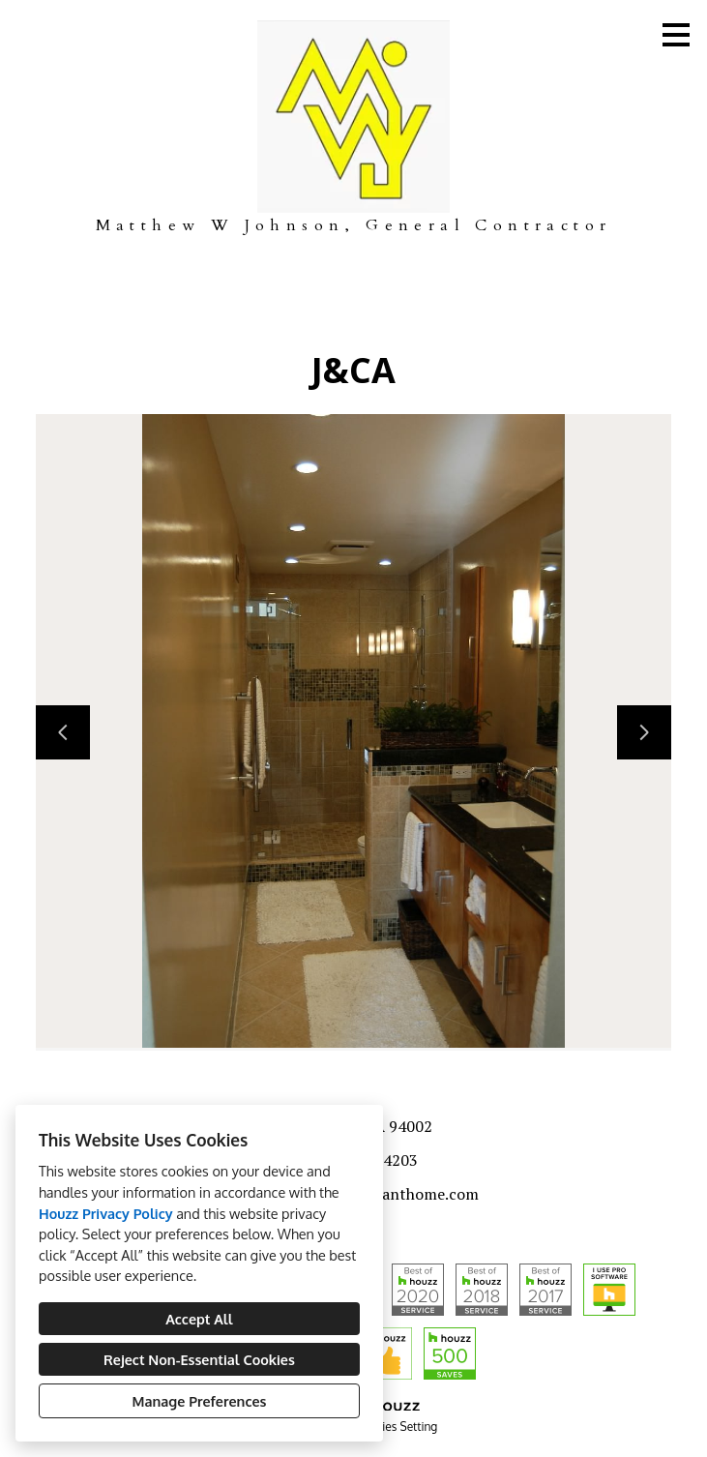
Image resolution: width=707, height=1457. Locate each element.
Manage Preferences (200, 1401)
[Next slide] (644, 732)
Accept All (198, 1318)
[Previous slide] (63, 732)
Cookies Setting (397, 1426)
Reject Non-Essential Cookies (199, 1359)
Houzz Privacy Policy (106, 1213)
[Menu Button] (676, 34)
